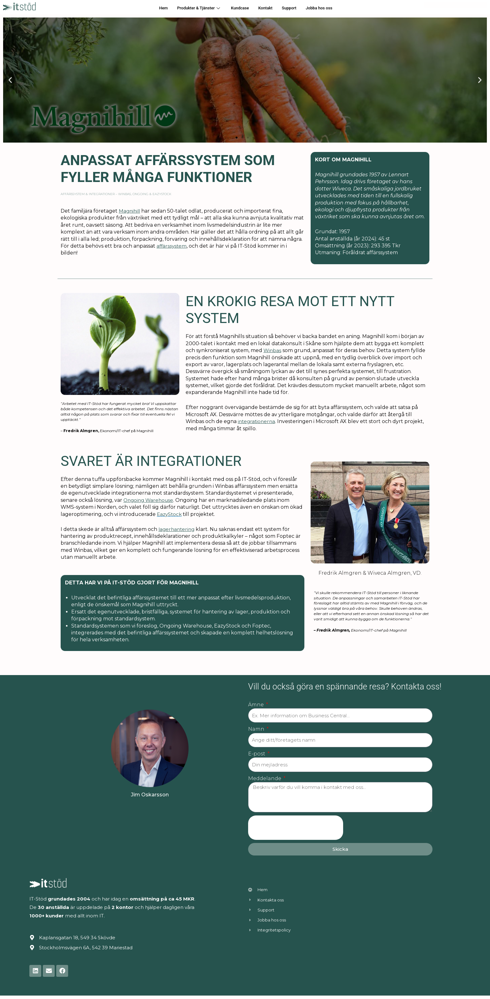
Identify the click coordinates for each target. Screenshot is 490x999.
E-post (257, 755)
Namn (257, 730)
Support (293, 8)
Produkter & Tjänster (194, 8)
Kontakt (267, 8)
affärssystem (172, 246)
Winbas (272, 350)
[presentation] (295, 831)
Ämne (256, 705)
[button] (237, 138)
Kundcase (239, 8)
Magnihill (130, 211)
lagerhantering (177, 529)
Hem (155, 8)
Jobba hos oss (326, 8)
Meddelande (265, 780)
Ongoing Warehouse (149, 500)
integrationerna (257, 421)
